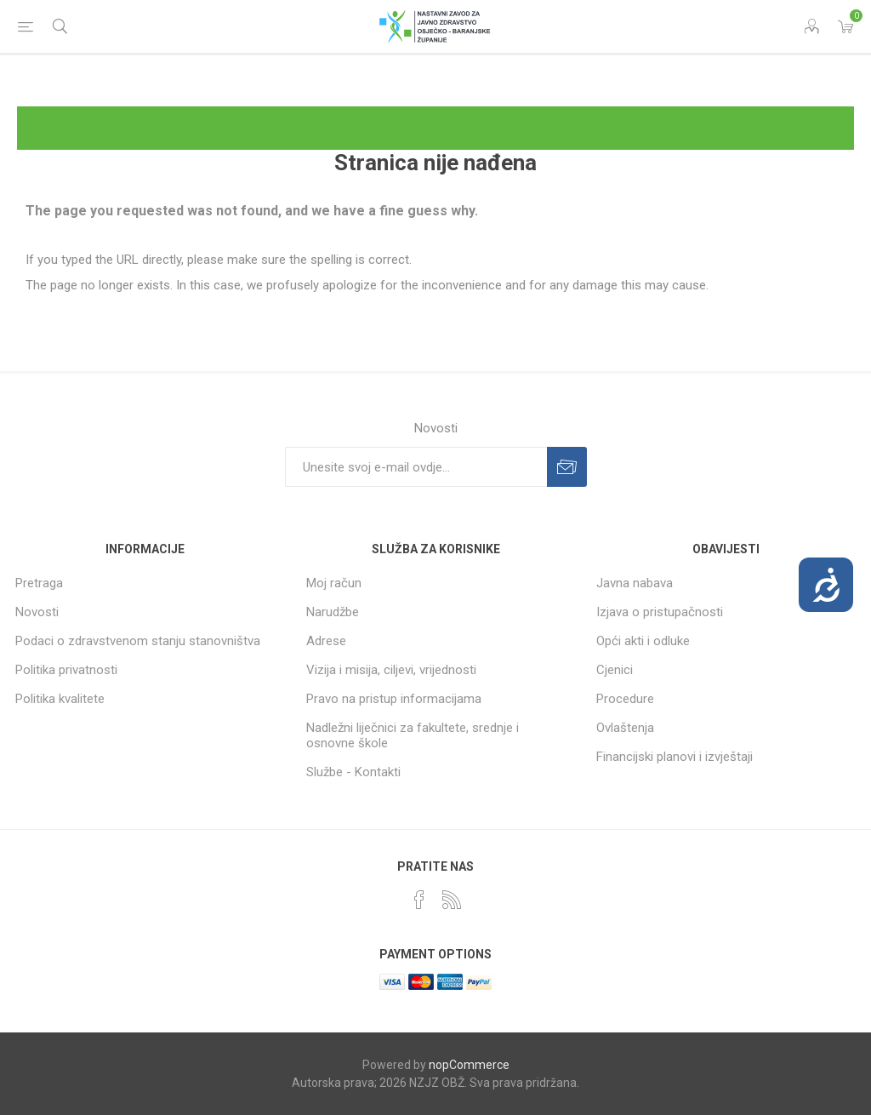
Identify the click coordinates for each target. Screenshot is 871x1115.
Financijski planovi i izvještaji (674, 756)
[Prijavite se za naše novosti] (416, 467)
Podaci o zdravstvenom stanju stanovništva (137, 641)
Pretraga (39, 583)
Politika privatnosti (66, 670)
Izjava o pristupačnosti (659, 612)
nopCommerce (469, 1065)
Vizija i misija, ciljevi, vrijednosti (391, 670)
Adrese (326, 641)
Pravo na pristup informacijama (393, 698)
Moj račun (333, 583)
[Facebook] (419, 899)
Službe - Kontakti (353, 772)
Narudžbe (332, 612)
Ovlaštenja (625, 727)
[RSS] (451, 899)
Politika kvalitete (60, 698)
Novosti (37, 612)
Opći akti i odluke (643, 641)
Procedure (625, 698)
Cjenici (614, 670)
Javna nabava (634, 583)
